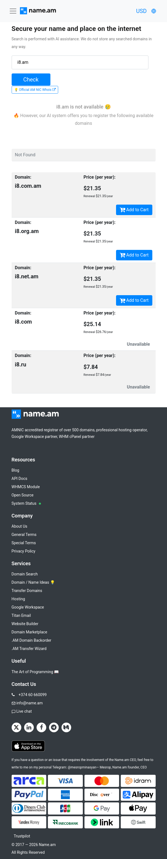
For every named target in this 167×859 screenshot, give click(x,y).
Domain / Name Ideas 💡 (33, 582)
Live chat (24, 711)
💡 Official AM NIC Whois (35, 90)
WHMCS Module (26, 487)
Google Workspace (28, 607)
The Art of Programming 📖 (35, 672)
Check (30, 79)
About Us (19, 526)
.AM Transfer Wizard (29, 648)
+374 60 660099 (33, 695)
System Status (26, 503)
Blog (15, 470)
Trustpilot (22, 836)
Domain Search (25, 574)
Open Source (23, 495)
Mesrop (105, 767)
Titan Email (21, 615)
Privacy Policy (23, 551)
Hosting (18, 599)
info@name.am (29, 703)
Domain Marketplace (29, 632)
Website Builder (25, 624)
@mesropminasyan (82, 767)
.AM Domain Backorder (32, 640)
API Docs (19, 478)
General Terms (24, 534)
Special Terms (24, 543)
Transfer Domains (27, 590)
